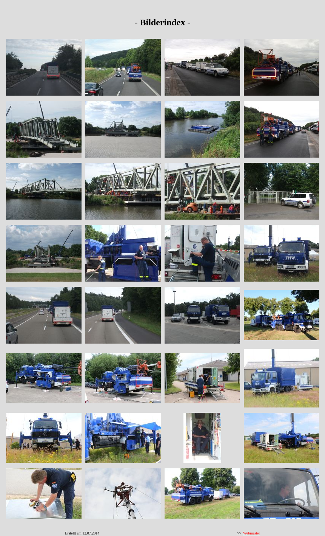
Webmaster (251, 533)
